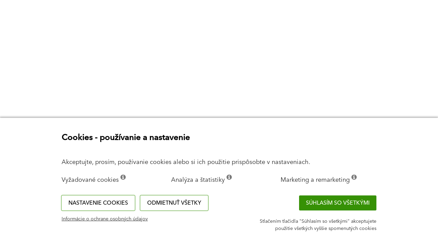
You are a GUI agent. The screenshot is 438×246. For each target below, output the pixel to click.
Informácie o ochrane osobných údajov (105, 219)
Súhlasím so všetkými (338, 203)
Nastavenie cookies (98, 203)
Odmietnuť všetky (174, 203)
